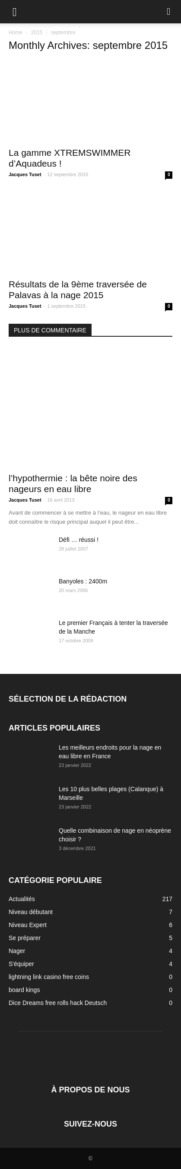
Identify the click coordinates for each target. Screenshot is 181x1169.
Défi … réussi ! (78, 539)
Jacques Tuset (25, 174)
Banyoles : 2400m (83, 581)
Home (15, 32)
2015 (37, 32)
